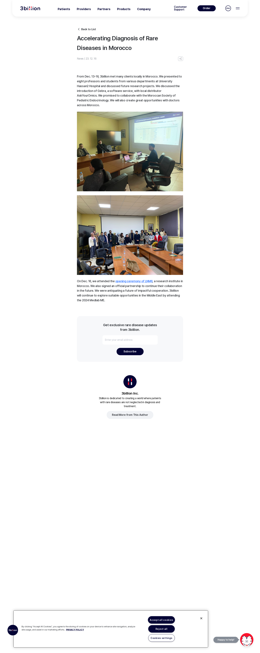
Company (144, 9)
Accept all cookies (161, 619)
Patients (64, 9)
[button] (12, 630)
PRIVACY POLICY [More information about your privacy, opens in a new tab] (75, 629)
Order (206, 8)
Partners (104, 9)
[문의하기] (246, 639)
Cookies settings (161, 638)
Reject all (161, 628)
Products (123, 9)
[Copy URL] (180, 59)
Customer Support (180, 8)
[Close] (201, 618)
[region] (110, 629)
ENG (228, 8)
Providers (84, 9)
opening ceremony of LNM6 (134, 281)
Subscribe (130, 351)
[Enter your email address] (130, 340)
